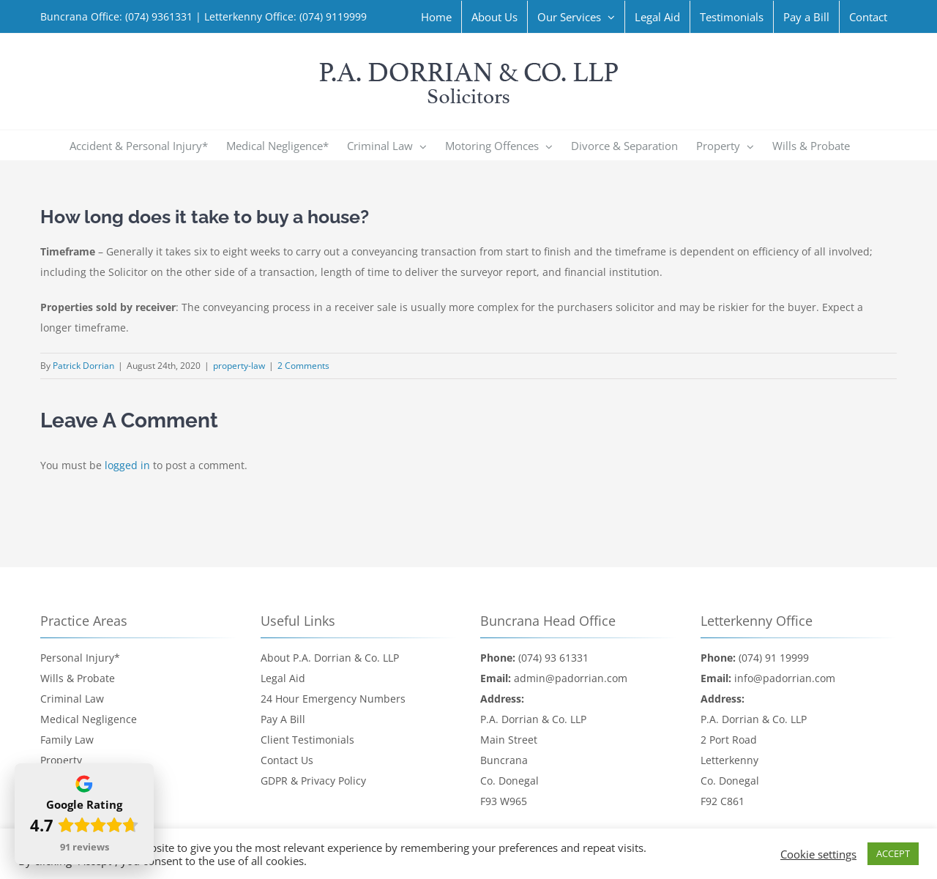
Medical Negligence (88, 719)
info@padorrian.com (784, 678)
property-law (239, 365)
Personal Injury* (80, 658)
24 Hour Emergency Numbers (333, 699)
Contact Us (287, 760)
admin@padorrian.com (570, 678)
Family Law (67, 740)
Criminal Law (72, 699)
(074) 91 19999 (774, 658)
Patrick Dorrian (83, 365)
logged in (127, 465)
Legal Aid (283, 678)
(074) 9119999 (331, 16)
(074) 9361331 (159, 16)
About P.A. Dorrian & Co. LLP (330, 658)
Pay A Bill (283, 719)
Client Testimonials (307, 740)
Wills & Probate (77, 678)
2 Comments (303, 365)
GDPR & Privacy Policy (313, 781)
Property (61, 760)
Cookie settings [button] (818, 854)
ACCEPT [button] (893, 853)
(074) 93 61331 (553, 658)
